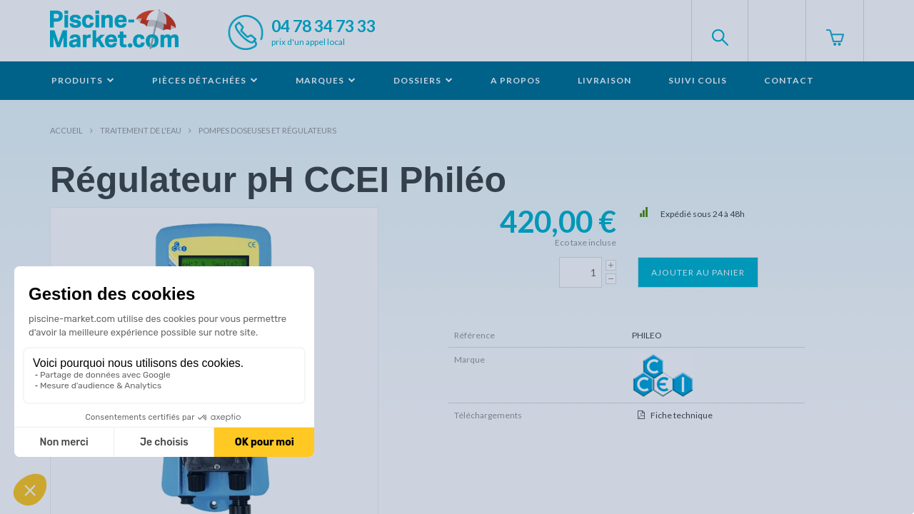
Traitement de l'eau (140, 130)
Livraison (604, 80)
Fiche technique (682, 415)
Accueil (66, 130)
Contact (789, 80)
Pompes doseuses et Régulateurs (267, 130)
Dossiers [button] (423, 80)
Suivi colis (697, 80)
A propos (516, 80)
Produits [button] (83, 80)
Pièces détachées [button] (205, 80)
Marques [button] (326, 80)
